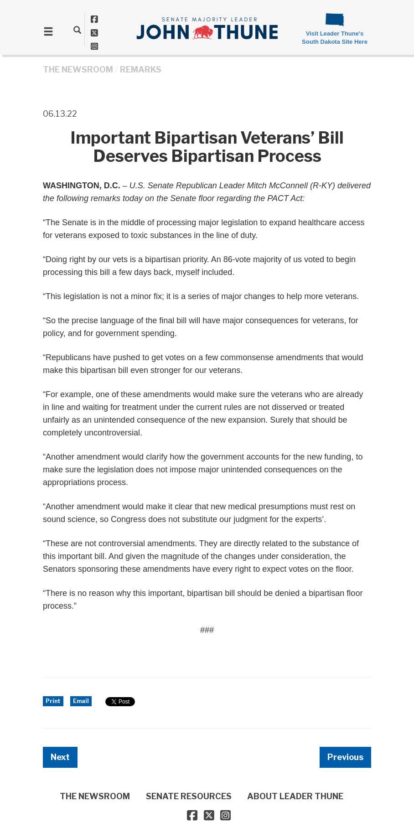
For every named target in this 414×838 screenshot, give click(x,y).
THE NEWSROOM (78, 69)
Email (81, 701)
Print (53, 701)
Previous (345, 757)
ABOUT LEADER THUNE (295, 796)
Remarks (140, 69)
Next (60, 757)
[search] (77, 30)
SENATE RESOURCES (189, 796)
